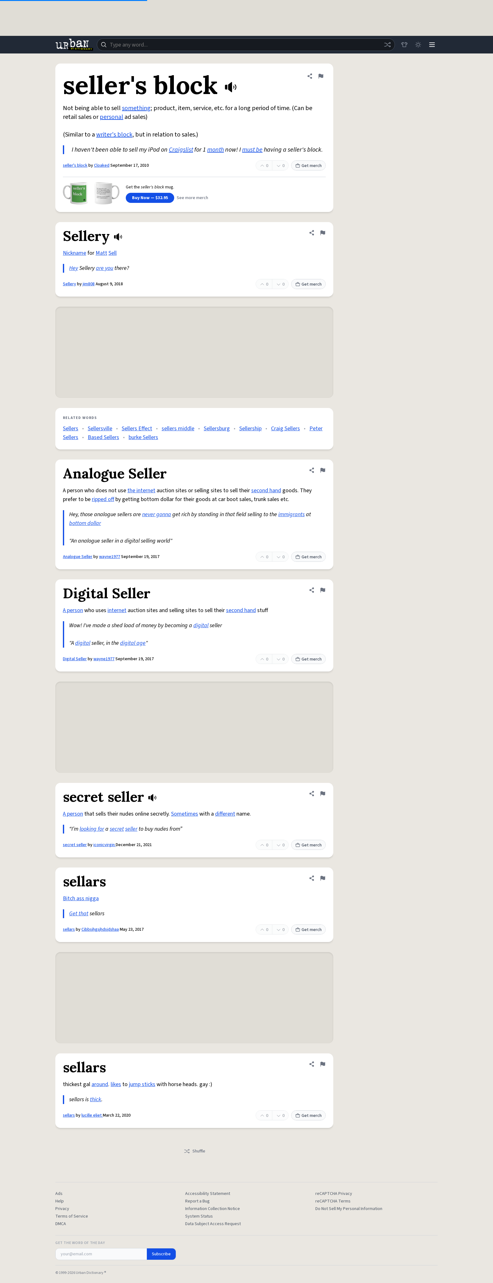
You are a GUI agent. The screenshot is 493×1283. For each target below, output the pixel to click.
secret (117, 829)
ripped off (103, 499)
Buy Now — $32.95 (150, 198)
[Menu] (432, 44)
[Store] (404, 44)
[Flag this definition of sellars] (323, 878)
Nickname (74, 253)
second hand (266, 490)
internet (117, 610)
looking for (92, 829)
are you (104, 268)
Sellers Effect (137, 428)
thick (95, 1099)
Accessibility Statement (207, 1194)
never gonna (156, 514)
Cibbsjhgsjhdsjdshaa (100, 929)
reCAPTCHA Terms (333, 1201)
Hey (73, 268)
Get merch (308, 166)
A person (73, 610)
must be (252, 149)
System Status (199, 1216)
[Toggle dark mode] (418, 44)
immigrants (291, 514)
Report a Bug (197, 1201)
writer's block (114, 134)
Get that (78, 914)
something (136, 108)
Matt (101, 253)
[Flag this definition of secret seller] (323, 794)
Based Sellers (103, 437)
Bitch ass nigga (81, 898)
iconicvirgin (104, 845)
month (215, 149)
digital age (133, 643)
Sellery (69, 284)
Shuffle (194, 1151)
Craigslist (181, 149)
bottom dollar (85, 523)
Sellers (70, 428)
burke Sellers (143, 437)
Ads (59, 1194)
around (99, 1084)
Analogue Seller (77, 557)
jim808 (89, 284)
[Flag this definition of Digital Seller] (323, 590)
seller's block (75, 165)
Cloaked (101, 165)
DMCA (60, 1224)
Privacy (62, 1209)
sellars (69, 929)
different (225, 814)
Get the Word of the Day (80, 1243)
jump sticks (142, 1084)
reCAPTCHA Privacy (333, 1194)
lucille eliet (92, 1115)
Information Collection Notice (212, 1209)
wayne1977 (109, 557)
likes (116, 1084)
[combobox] (246, 44)
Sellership (250, 428)
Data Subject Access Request (213, 1224)
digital (200, 625)
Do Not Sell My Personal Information (348, 1209)
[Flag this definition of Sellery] (323, 233)
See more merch (192, 198)
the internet (141, 490)
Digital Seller (75, 659)
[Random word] (387, 44)
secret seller (75, 845)
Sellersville (100, 428)
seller (131, 829)
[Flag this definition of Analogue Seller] (323, 470)
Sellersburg (217, 428)
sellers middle (178, 428)
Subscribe (161, 1254)
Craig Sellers (285, 428)
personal (111, 117)
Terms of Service (71, 1216)
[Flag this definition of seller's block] (321, 76)
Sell (112, 253)
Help (59, 1201)
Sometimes (184, 814)
